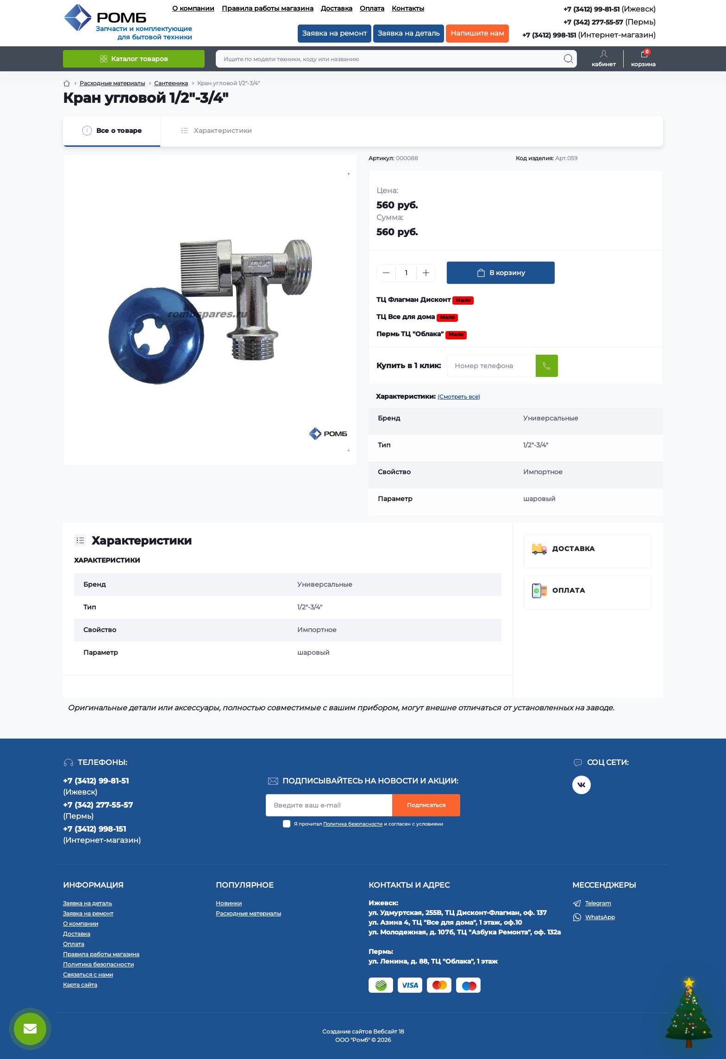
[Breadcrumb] (66, 83)
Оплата (372, 8)
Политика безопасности (352, 824)
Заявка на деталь (408, 33)
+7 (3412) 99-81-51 (591, 9)
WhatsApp (600, 917)
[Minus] (386, 272)
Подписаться (426, 805)
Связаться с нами (88, 974)
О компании (193, 8)
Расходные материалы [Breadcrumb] (112, 83)
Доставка (336, 8)
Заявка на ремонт (334, 33)
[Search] (568, 59)
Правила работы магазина (267, 8)
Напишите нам (477, 33)
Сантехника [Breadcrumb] (171, 83)
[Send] (547, 366)
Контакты (408, 8)
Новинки (229, 903)
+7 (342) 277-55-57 (593, 22)
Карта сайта (80, 984)
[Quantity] (406, 273)
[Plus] (426, 272)
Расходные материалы (248, 913)
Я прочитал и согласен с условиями (368, 824)
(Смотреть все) (459, 396)
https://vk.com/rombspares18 (581, 785)
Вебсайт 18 (388, 1031)
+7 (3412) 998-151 (549, 35)
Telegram (598, 903)
